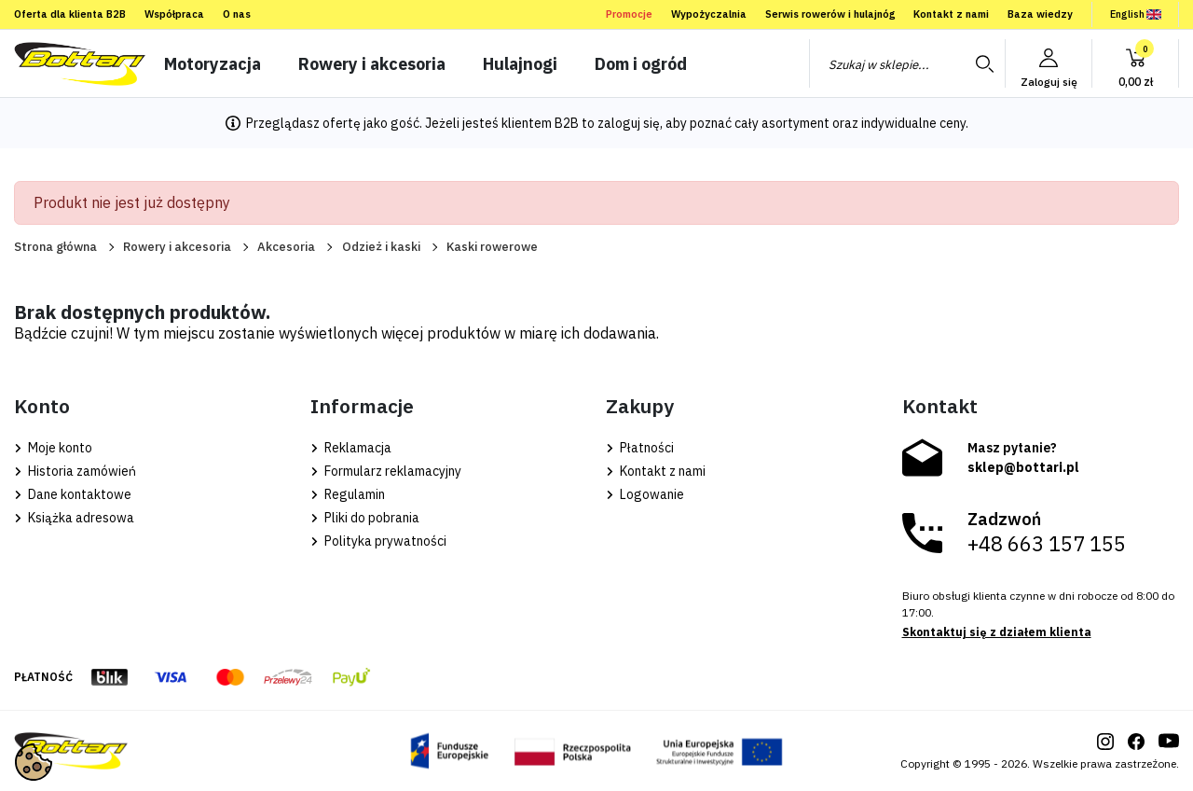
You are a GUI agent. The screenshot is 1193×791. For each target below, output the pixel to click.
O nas (237, 14)
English (1135, 14)
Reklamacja (350, 447)
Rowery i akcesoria (177, 247)
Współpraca (174, 14)
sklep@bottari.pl (1023, 467)
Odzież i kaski (381, 247)
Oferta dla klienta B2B (70, 14)
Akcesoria (286, 247)
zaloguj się (628, 123)
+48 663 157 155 (1046, 544)
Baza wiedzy (1040, 14)
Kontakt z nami (951, 14)
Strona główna (55, 247)
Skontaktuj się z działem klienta (996, 632)
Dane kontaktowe (72, 494)
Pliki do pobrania (364, 517)
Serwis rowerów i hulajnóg (830, 14)
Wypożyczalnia (709, 14)
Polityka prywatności (378, 541)
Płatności (640, 447)
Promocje (629, 14)
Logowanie (645, 494)
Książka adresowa (74, 517)
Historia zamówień (75, 471)
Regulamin (347, 494)
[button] (1135, 63)
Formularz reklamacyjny (385, 471)
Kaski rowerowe (492, 247)
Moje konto (53, 447)
